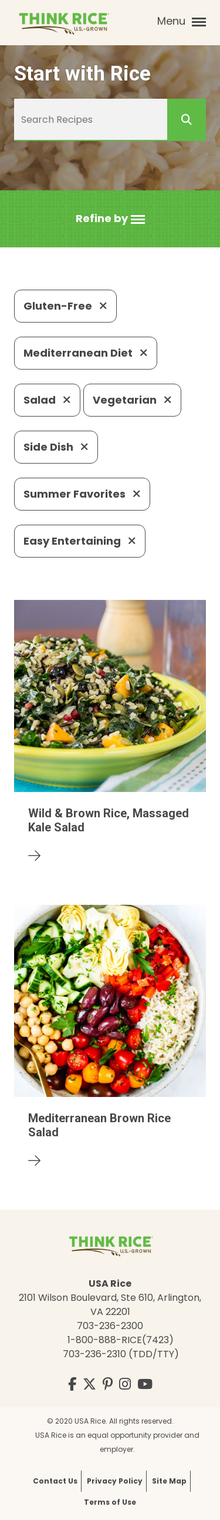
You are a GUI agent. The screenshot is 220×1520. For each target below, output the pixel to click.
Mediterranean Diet (85, 352)
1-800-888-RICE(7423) (120, 1340)
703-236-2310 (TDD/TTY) (121, 1354)
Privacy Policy (115, 1481)
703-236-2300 (110, 1326)
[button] (110, 219)
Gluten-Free (65, 305)
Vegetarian (132, 399)
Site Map (169, 1481)
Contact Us (55, 1481)
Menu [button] (181, 21)
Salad (47, 399)
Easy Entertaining (79, 540)
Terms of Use (110, 1502)
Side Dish (56, 446)
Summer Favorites (82, 493)
